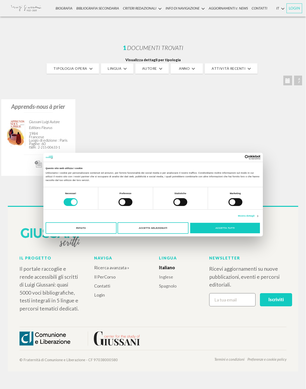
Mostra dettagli (246, 216)
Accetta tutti (225, 228)
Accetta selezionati (153, 228)
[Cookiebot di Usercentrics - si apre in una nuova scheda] (239, 157)
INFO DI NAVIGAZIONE (184, 8)
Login (99, 295)
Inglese (166, 276)
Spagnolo (168, 286)
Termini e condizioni (229, 359)
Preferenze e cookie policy (266, 359)
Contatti (102, 286)
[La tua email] (232, 299)
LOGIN (294, 8)
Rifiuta (81, 228)
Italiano (167, 267)
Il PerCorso (105, 276)
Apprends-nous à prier (38, 106)
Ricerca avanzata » (111, 267)
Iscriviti (276, 299)
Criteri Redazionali (141, 8)
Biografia (64, 8)
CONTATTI (259, 8)
